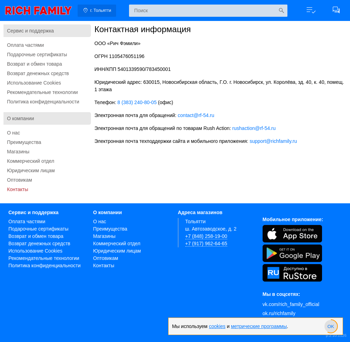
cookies (217, 326)
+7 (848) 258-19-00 (206, 236)
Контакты (17, 189)
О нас (13, 133)
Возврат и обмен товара (34, 64)
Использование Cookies (34, 83)
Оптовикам (19, 180)
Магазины (18, 151)
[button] (310, 10)
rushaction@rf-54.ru (254, 128)
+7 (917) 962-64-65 (206, 243)
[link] (38, 10)
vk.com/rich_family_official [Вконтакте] (291, 304)
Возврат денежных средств (38, 73)
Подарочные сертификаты (37, 54)
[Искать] (281, 11)
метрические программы (259, 326)
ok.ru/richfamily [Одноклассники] (279, 313)
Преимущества (24, 142)
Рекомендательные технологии (42, 92)
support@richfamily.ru (273, 141)
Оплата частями (25, 45)
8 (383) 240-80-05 (137, 102)
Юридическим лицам (31, 170)
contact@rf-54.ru (196, 115)
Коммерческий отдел (30, 161)
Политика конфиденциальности (43, 101)
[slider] (331, 326)
